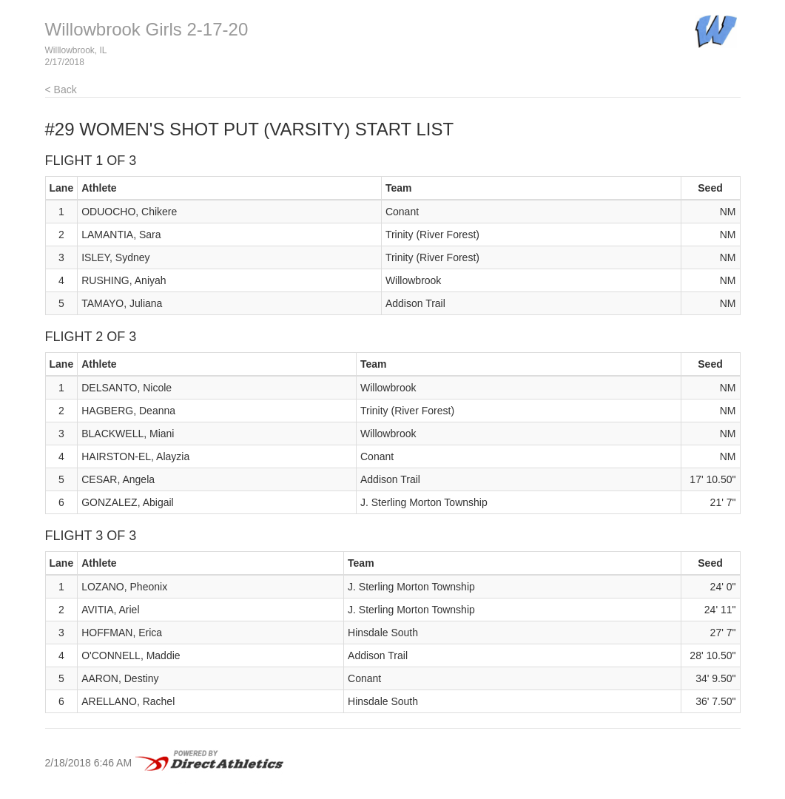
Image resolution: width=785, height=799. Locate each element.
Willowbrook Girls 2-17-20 (147, 29)
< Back (61, 89)
